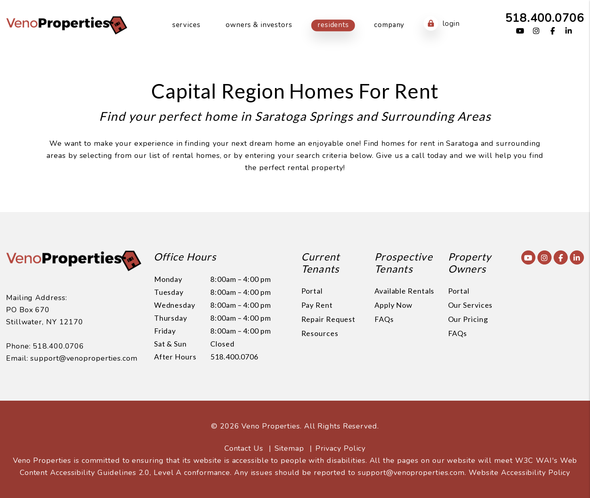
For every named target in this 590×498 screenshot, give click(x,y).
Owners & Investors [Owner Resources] (259, 24)
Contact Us (243, 448)
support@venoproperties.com (83, 358)
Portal (312, 290)
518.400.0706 (544, 18)
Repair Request (328, 319)
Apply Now (393, 304)
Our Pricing (468, 319)
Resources (319, 333)
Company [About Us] (389, 24)
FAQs (384, 319)
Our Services (470, 304)
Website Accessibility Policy (519, 472)
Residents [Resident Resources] (333, 24)
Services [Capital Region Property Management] (186, 24)
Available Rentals (404, 290)
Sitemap (289, 448)
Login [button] (442, 23)
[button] (520, 31)
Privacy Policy (340, 448)
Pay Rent (317, 304)
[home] (66, 24)
